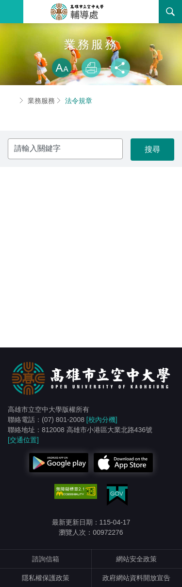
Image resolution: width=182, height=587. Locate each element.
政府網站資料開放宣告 (136, 578)
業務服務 (41, 100)
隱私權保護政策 (45, 578)
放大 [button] (61, 67)
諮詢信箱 (45, 559)
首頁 (12, 100)
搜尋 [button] (170, 11)
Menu (11, 11)
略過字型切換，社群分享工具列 (91, 48)
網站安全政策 (136, 559)
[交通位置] (23, 440)
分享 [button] (120, 67)
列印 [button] (91, 67)
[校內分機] (101, 419)
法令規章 (78, 100)
